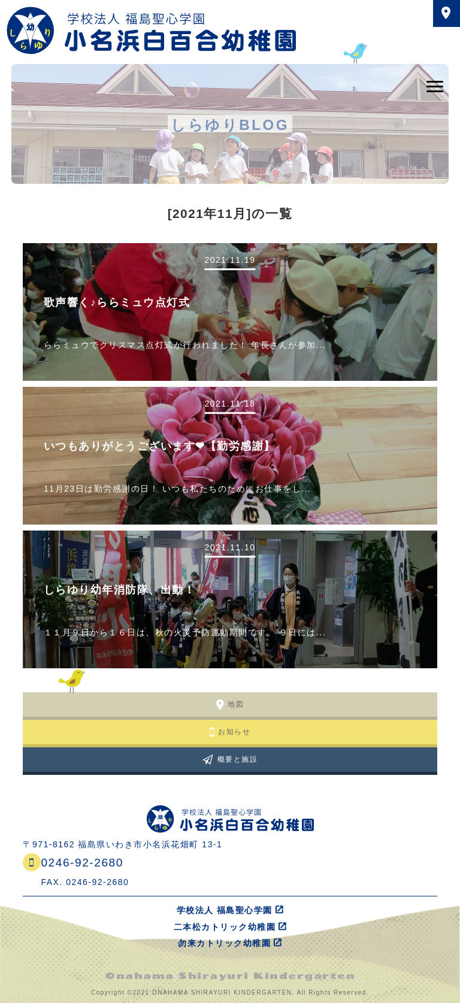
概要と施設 (237, 759)
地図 (236, 704)
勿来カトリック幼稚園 (224, 943)
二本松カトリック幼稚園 (225, 927)
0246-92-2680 (82, 862)
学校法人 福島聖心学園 (225, 910)
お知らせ (234, 732)
